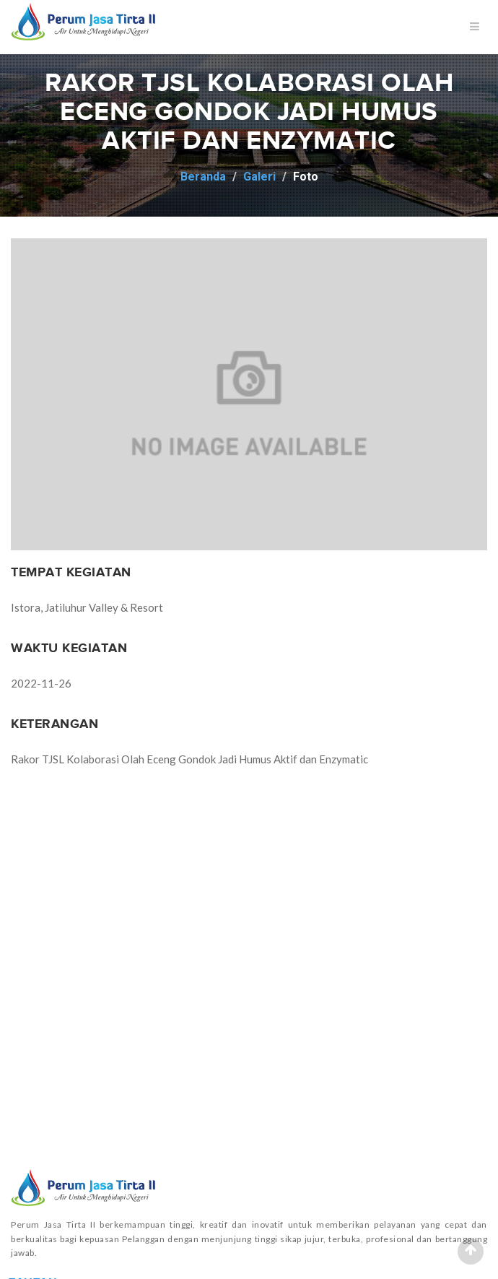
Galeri (259, 176)
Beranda (203, 176)
